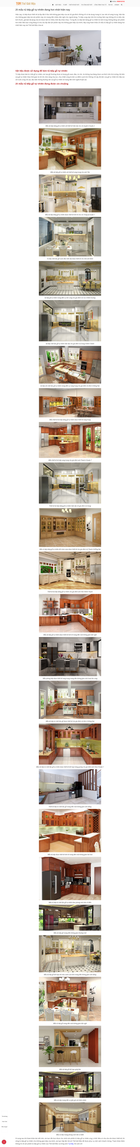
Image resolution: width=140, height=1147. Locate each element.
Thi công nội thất (86, 5)
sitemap (117, 5)
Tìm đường (4, 1114)
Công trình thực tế (100, 5)
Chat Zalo (4, 1119)
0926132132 (121, 1)
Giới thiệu (58, 5)
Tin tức (110, 5)
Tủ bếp (65, 5)
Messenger (4, 1125)
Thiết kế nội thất (74, 5)
